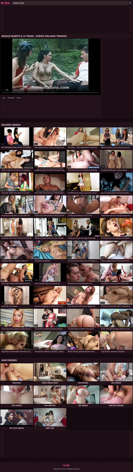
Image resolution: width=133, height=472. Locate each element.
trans (19, 98)
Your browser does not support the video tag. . (50, 67)
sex (3, 98)
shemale (11, 98)
